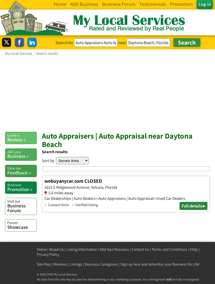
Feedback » (22, 171)
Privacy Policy (48, 254)
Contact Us (140, 249)
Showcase (22, 225)
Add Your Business (114, 249)
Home (42, 249)
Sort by (48, 160)
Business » (22, 154)
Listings (76, 264)
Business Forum (22, 206)
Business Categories (101, 264)
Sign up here (130, 264)
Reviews (60, 264)
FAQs (194, 249)
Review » (22, 138)
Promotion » (22, 187)
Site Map (44, 264)
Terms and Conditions (169, 249)
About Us (56, 249)
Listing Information (81, 249)
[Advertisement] (107, 93)
